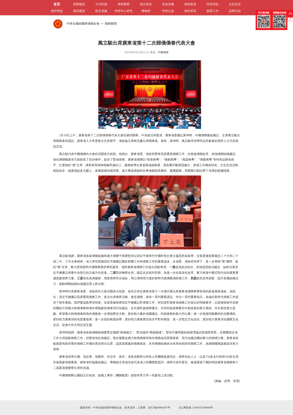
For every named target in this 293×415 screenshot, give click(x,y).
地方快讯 (146, 4)
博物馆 (145, 11)
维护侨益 (57, 11)
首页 (56, 4)
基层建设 (79, 11)
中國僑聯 (163, 52)
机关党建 (101, 11)
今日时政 (101, 4)
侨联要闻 (123, 4)
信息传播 (168, 4)
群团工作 (212, 11)
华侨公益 (168, 11)
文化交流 (235, 4)
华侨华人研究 (123, 11)
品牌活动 (235, 11)
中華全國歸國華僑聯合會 (83, 23)
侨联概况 (79, 4)
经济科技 (212, 4)
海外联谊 (190, 4)
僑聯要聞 (111, 23)
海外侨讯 (190, 11)
